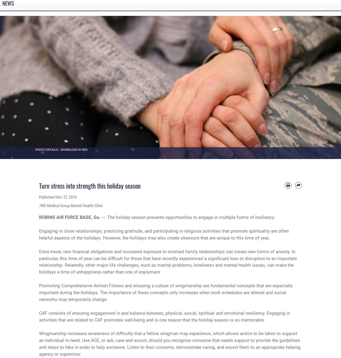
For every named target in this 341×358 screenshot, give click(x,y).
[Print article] (288, 185)
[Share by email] (298, 185)
